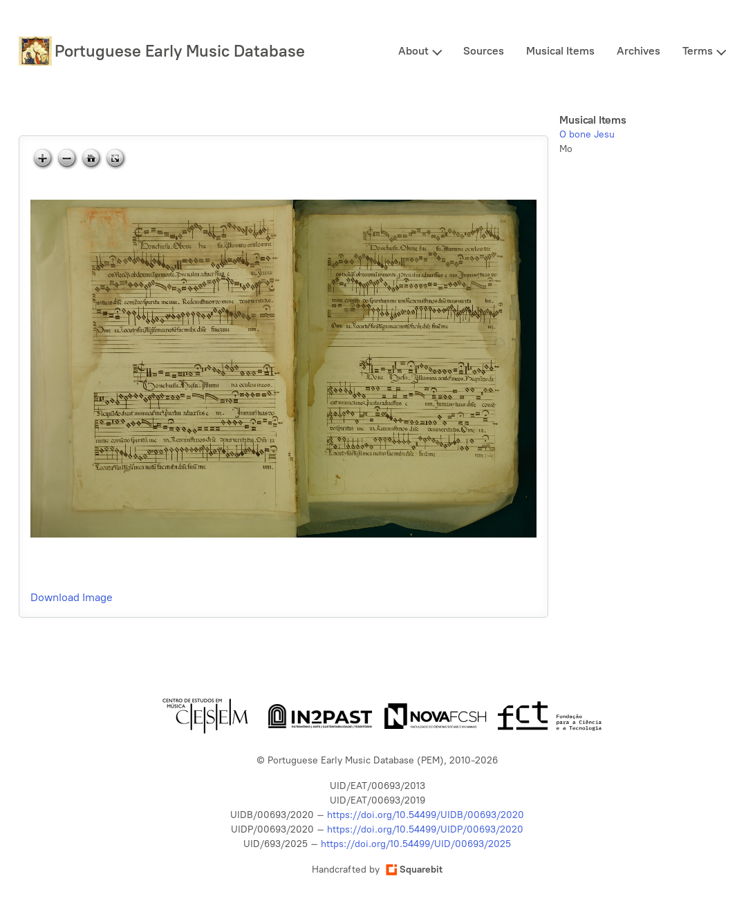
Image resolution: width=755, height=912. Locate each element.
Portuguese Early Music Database (180, 51)
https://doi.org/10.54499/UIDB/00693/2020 (425, 815)
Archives (638, 50)
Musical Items (560, 50)
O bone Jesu (587, 134)
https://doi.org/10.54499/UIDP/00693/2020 (425, 829)
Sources (483, 50)
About (413, 50)
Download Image (71, 597)
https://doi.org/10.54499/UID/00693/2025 (416, 844)
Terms (697, 50)
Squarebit (414, 869)
